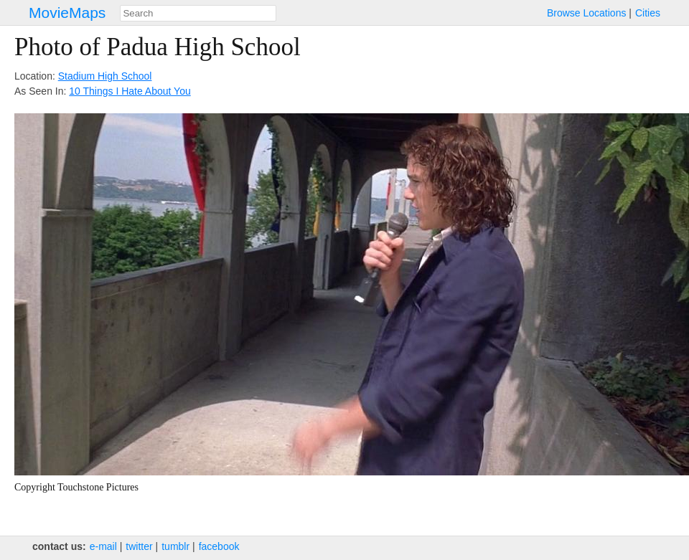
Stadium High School (105, 76)
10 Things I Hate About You (129, 91)
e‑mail (103, 546)
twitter (139, 546)
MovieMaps (67, 12)
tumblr (175, 546)
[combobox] (198, 13)
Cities (647, 13)
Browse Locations (587, 13)
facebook (219, 546)
